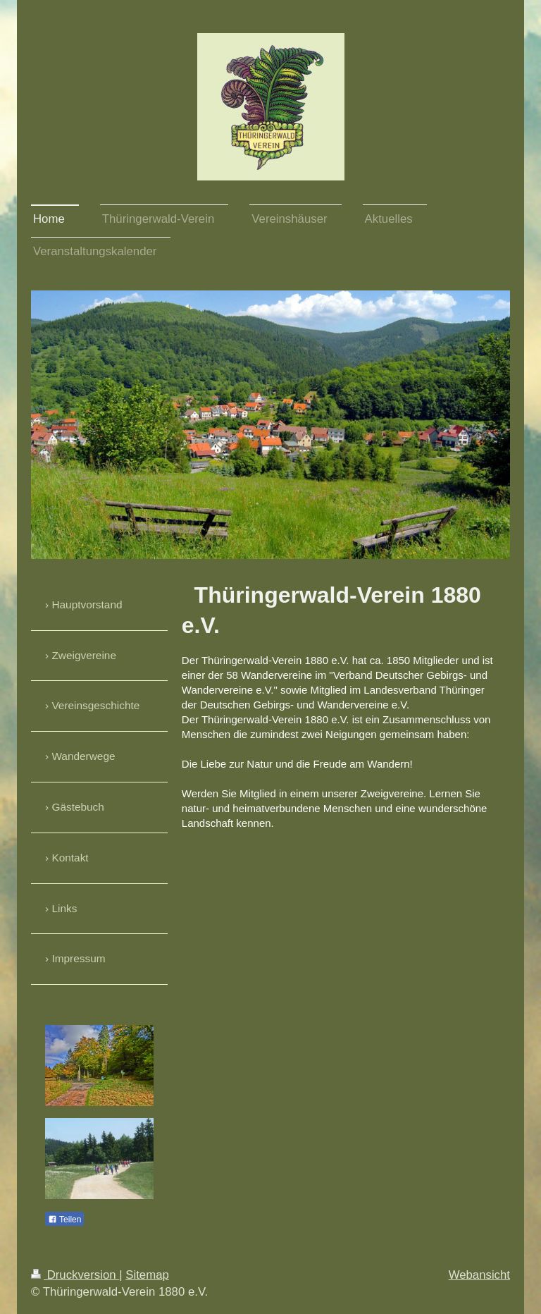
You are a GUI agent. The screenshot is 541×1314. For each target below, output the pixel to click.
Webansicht (479, 1275)
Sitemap (147, 1275)
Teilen (64, 1219)
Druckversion (75, 1275)
